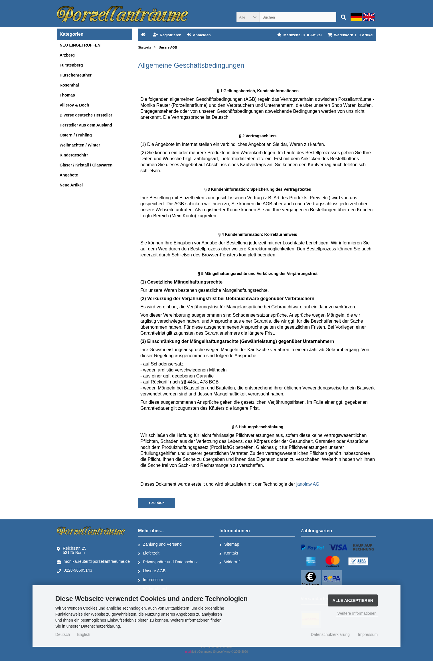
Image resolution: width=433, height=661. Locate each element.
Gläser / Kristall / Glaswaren (86, 165)
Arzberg (67, 55)
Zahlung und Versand (160, 544)
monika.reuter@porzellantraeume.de (93, 561)
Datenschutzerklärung (330, 634)
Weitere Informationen (357, 613)
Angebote (69, 175)
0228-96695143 (74, 570)
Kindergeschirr (74, 155)
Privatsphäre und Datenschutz (168, 562)
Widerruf (229, 562)
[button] (247, 17)
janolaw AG (307, 484)
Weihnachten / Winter (80, 145)
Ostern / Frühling (76, 135)
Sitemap (229, 544)
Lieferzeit (148, 553)
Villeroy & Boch (74, 105)
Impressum (150, 579)
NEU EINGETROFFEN (80, 45)
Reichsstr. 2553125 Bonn (71, 550)
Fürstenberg (71, 65)
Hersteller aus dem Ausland (86, 125)
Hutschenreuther (76, 75)
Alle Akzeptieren (353, 600)
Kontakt (228, 553)
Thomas (67, 95)
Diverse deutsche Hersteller (86, 115)
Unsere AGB (151, 571)
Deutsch (62, 634)
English (83, 634)
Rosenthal (69, 85)
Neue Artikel (71, 185)
